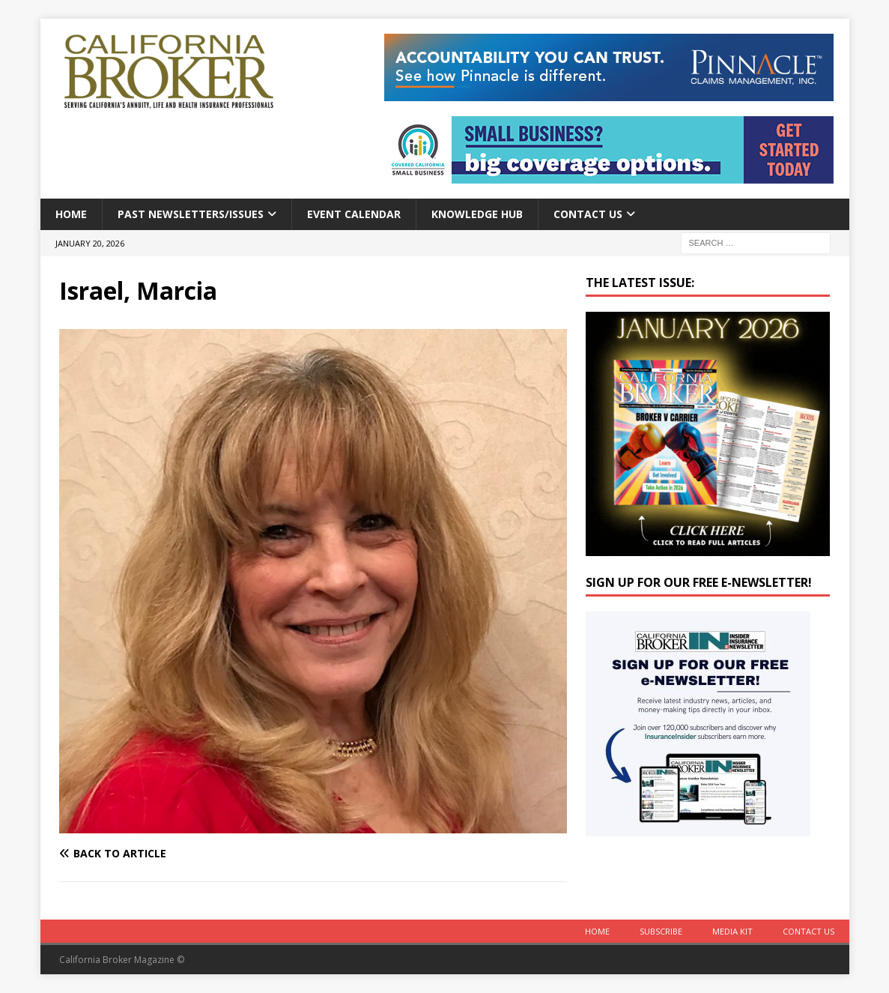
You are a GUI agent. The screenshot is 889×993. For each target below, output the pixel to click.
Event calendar (354, 214)
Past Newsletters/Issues (191, 214)
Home (71, 214)
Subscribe (661, 931)
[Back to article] (183, 853)
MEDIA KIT (732, 931)
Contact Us (587, 214)
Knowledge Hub (477, 214)
